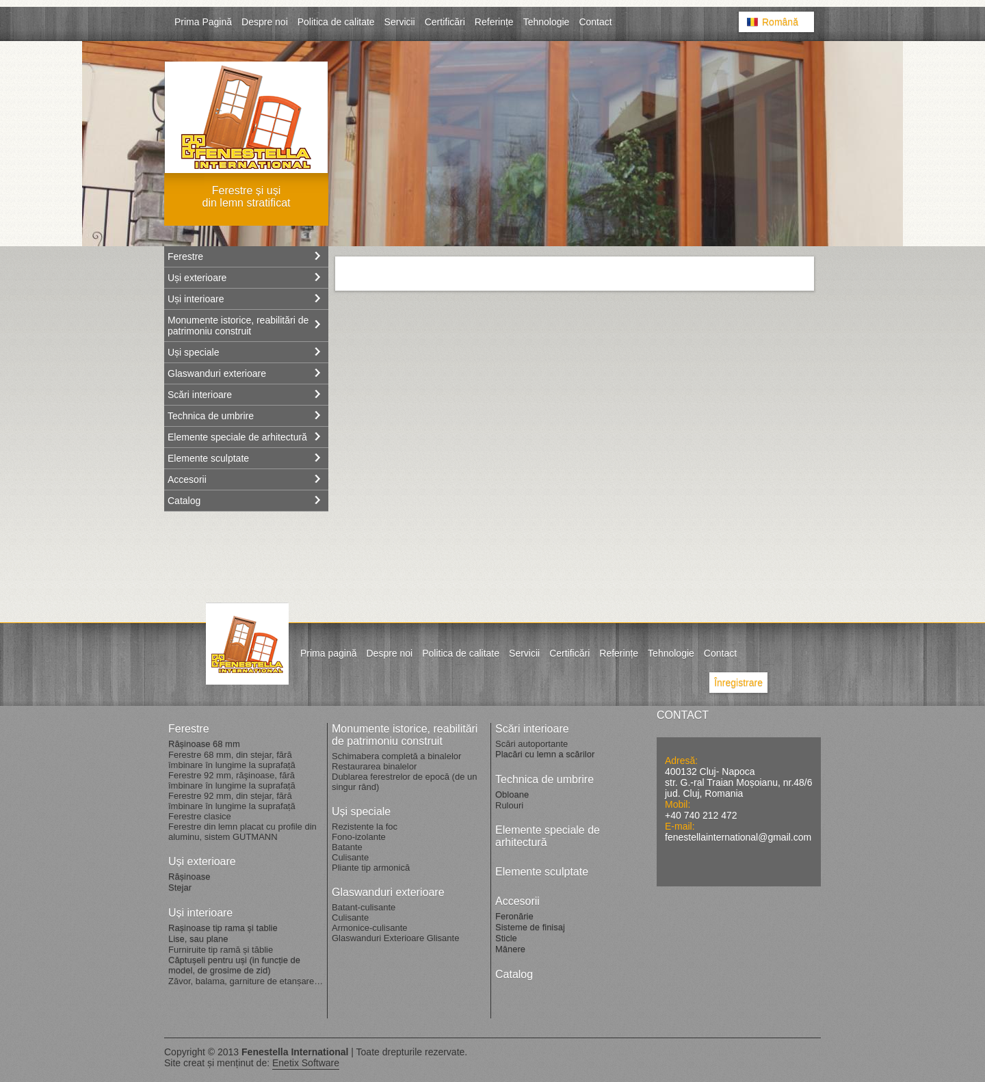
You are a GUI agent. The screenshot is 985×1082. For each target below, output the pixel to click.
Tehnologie (546, 21)
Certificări (445, 21)
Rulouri (509, 805)
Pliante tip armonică (371, 867)
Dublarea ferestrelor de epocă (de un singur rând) (404, 781)
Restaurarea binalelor (374, 766)
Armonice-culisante (370, 928)
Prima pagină (328, 653)
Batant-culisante (363, 907)
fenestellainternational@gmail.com (738, 837)
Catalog (184, 500)
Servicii (399, 21)
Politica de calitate (336, 21)
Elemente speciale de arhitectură (237, 437)
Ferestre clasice (199, 816)
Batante (347, 847)
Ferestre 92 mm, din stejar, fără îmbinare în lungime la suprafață (232, 801)
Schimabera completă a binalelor (396, 756)
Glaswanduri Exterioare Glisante (395, 938)
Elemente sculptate (208, 458)
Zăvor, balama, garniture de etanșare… (245, 981)
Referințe (494, 21)
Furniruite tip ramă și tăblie (220, 950)
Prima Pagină (203, 21)
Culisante (350, 857)
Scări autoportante (531, 744)
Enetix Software (305, 1062)
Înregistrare (738, 682)
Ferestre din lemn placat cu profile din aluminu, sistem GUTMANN (242, 831)
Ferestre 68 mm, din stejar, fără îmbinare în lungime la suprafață (232, 760)
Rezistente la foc (364, 826)
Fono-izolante (359, 837)
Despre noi (264, 21)
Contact (595, 21)
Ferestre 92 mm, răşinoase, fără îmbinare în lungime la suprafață (232, 780)
